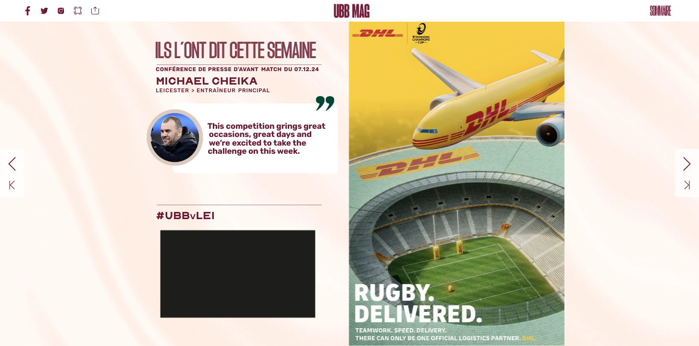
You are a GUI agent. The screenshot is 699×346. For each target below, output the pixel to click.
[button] (77, 11)
